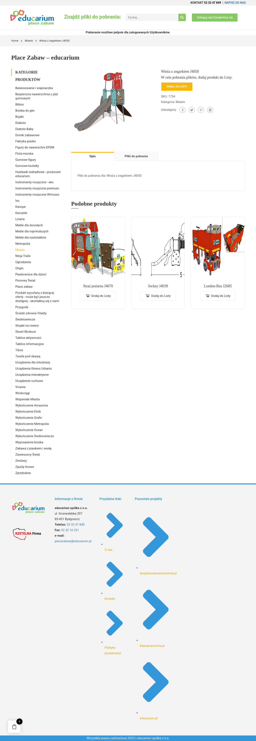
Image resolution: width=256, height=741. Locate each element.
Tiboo (19, 350)
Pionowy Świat (25, 280)
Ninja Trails (23, 256)
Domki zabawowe (27, 135)
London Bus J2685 (218, 286)
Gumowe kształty (27, 166)
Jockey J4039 (158, 286)
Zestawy (21, 461)
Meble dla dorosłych (29, 225)
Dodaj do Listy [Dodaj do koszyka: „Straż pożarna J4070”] (101, 296)
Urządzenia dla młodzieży (32, 362)
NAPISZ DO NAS (235, 2)
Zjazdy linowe (24, 467)
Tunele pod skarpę (27, 356)
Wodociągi (22, 393)
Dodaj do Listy (177, 86)
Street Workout (25, 332)
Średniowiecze (25, 319)
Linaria (20, 219)
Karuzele (21, 213)
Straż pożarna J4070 (98, 286)
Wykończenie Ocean (29, 430)
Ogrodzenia (23, 262)
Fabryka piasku (25, 141)
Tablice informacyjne (29, 344)
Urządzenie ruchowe (29, 381)
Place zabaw (24, 286)
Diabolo (20, 123)
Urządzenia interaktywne (32, 375)
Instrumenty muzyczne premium (37, 188)
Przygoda (21, 307)
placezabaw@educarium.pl (73, 541)
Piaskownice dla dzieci (30, 274)
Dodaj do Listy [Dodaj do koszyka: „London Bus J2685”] (221, 296)
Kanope (20, 207)
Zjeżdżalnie (23, 473)
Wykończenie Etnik (28, 411)
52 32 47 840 (76, 524)
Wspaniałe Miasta (27, 399)
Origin (19, 268)
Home (14, 40)
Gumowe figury (25, 160)
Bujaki (19, 117)
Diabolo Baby (24, 129)
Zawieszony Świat (27, 454)
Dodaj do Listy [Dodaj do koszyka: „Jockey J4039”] (161, 296)
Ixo (17, 201)
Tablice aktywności (28, 338)
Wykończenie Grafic (28, 418)
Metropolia (22, 243)
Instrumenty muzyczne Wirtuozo (37, 194)
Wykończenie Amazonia (31, 405)
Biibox (19, 104)
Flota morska (24, 153)
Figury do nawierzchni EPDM (34, 147)
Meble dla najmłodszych (31, 231)
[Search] (182, 17)
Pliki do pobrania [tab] (136, 156)
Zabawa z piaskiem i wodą (33, 448)
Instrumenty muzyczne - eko (34, 182)
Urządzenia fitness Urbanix (33, 368)
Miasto (29, 40)
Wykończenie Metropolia (32, 424)
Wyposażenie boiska (29, 442)
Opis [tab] (92, 156)
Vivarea (20, 387)
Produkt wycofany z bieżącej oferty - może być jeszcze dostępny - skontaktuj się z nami (37, 297)
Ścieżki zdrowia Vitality (30, 313)
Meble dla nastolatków (30, 237)
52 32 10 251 (70, 530)
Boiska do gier (25, 110)
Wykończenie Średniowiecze (34, 436)
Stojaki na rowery (27, 325)
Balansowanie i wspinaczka (34, 88)
